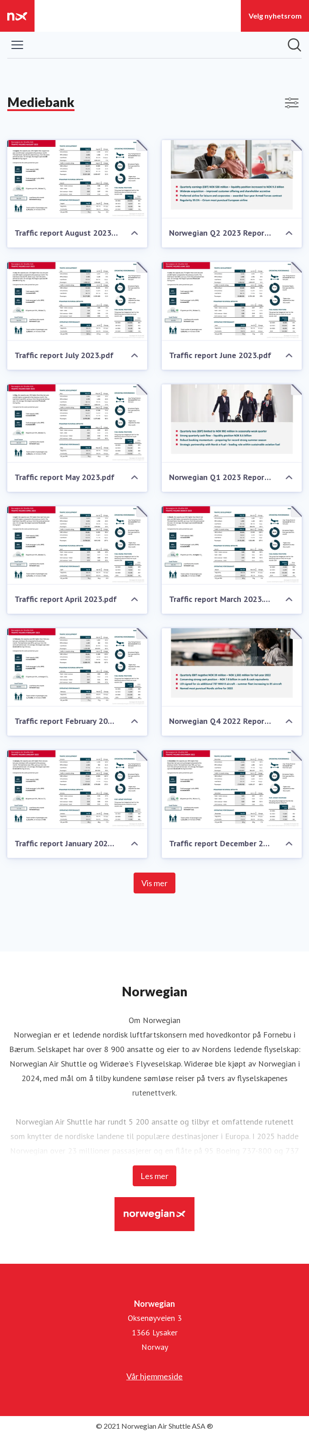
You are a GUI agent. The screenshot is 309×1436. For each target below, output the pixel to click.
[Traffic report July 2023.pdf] (77, 301)
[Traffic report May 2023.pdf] (77, 423)
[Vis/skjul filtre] (292, 103)
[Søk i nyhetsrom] (294, 45)
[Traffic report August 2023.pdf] (77, 179)
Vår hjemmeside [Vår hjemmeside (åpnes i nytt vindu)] (154, 1376)
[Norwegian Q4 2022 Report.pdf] (232, 667)
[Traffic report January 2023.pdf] (77, 789)
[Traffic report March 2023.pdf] (232, 545)
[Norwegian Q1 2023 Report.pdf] (232, 423)
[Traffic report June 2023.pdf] (232, 301)
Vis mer (154, 883)
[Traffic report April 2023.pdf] (77, 545)
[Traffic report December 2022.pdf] (232, 789)
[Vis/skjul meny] (17, 45)
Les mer (154, 1176)
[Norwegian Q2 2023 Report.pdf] (232, 179)
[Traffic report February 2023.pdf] (77, 667)
